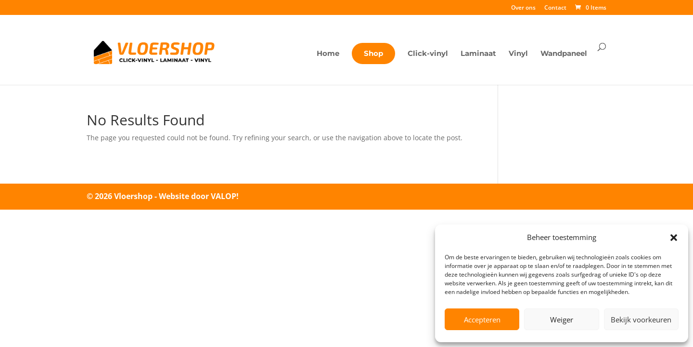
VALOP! (225, 196)
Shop (373, 53)
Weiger (561, 319)
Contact (555, 8)
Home (328, 54)
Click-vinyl (428, 54)
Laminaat (478, 54)
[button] (674, 237)
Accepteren (482, 319)
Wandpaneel (563, 54)
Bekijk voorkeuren (641, 319)
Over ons (523, 8)
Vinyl (518, 54)
